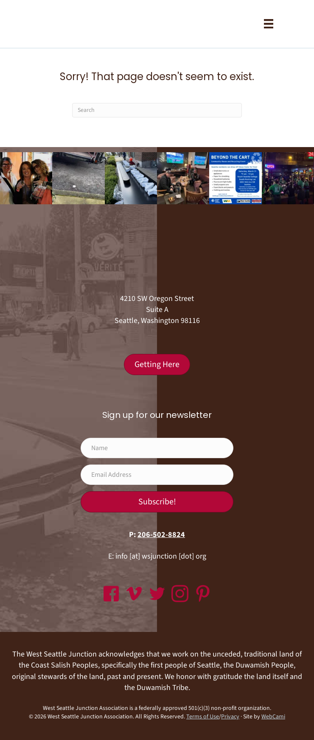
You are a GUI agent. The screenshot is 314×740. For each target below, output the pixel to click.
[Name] (157, 448)
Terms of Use (202, 716)
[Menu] (269, 23)
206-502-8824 (161, 534)
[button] (157, 501)
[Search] (157, 110)
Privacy (230, 716)
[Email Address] (157, 475)
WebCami (273, 716)
